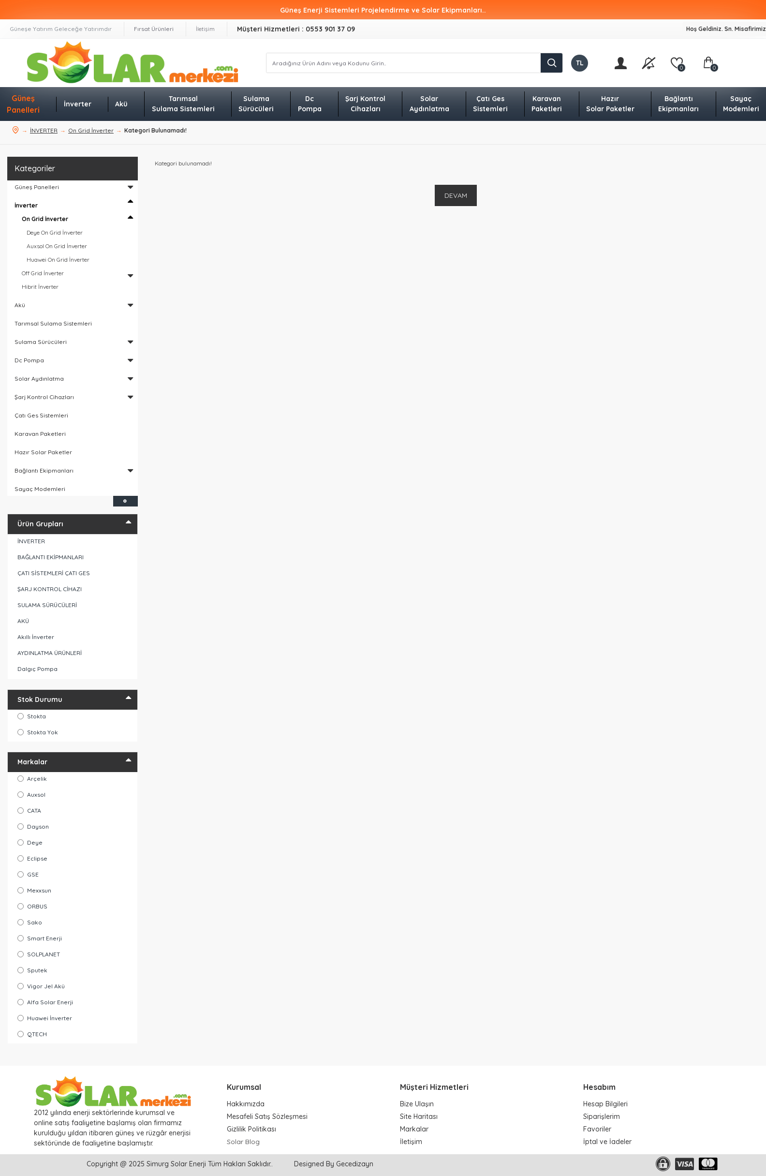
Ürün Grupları (40, 524)
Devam (455, 195)
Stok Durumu (39, 699)
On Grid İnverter (91, 130)
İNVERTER (44, 130)
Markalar (32, 762)
